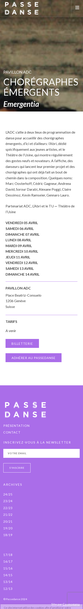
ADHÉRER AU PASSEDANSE (34, 358)
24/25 (8, 494)
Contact (12, 432)
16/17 (8, 561)
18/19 (8, 535)
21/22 (8, 514)
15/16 (8, 568)
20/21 (8, 521)
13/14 (8, 582)
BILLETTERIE (22, 343)
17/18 (8, 555)
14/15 (8, 575)
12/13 (8, 588)
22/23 (8, 508)
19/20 (8, 528)
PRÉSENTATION (16, 425)
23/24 (8, 501)
